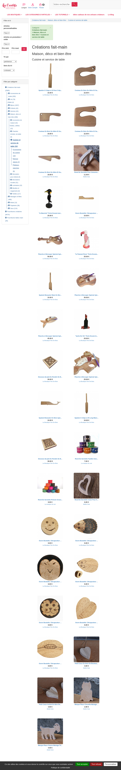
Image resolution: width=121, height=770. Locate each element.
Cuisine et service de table (15, 143)
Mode (12, 202)
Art (11, 99)
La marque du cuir (86, 463)
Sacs (12, 208)
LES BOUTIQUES (14, 15)
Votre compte (94, 4)
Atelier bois (86, 176)
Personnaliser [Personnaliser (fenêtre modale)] (110, 764)
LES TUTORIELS (62, 15)
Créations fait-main (13, 87)
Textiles (14, 194)
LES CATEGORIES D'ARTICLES (39, 15)
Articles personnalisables (10, 27)
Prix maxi (15, 48)
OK (24, 49)
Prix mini (5, 48)
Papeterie (13, 205)
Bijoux (12, 105)
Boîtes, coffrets (15, 126)
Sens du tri (8, 66)
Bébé (10, 102)
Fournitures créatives (14, 211)
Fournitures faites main (15, 218)
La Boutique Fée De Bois (50, 95)
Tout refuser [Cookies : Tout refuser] (96, 764)
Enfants (12, 108)
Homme (12, 111)
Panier (103, 4)
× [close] (50, 27)
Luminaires (15, 185)
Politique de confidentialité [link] (60, 768)
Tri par (6, 57)
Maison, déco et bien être (57, 20)
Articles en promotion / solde (12, 38)
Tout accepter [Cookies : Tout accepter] (82, 764)
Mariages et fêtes (16, 196)
